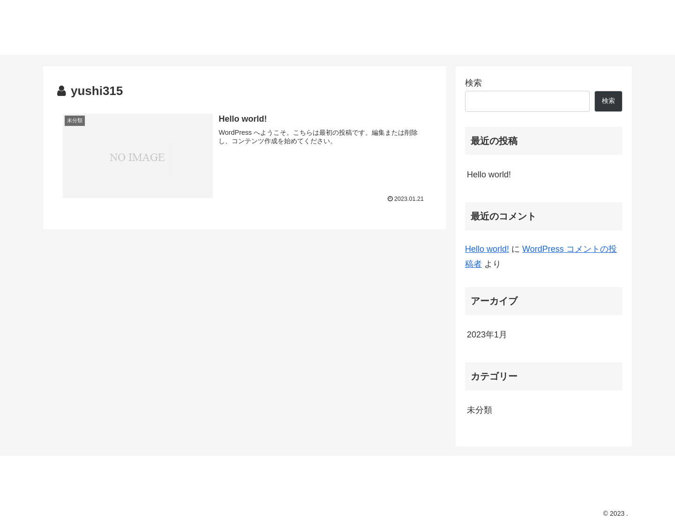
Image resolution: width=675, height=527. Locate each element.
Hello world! (489, 174)
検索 (473, 83)
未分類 (479, 410)
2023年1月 (487, 334)
